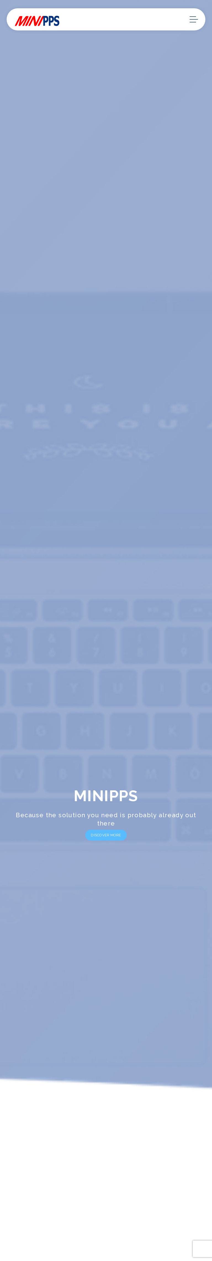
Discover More (106, 835)
